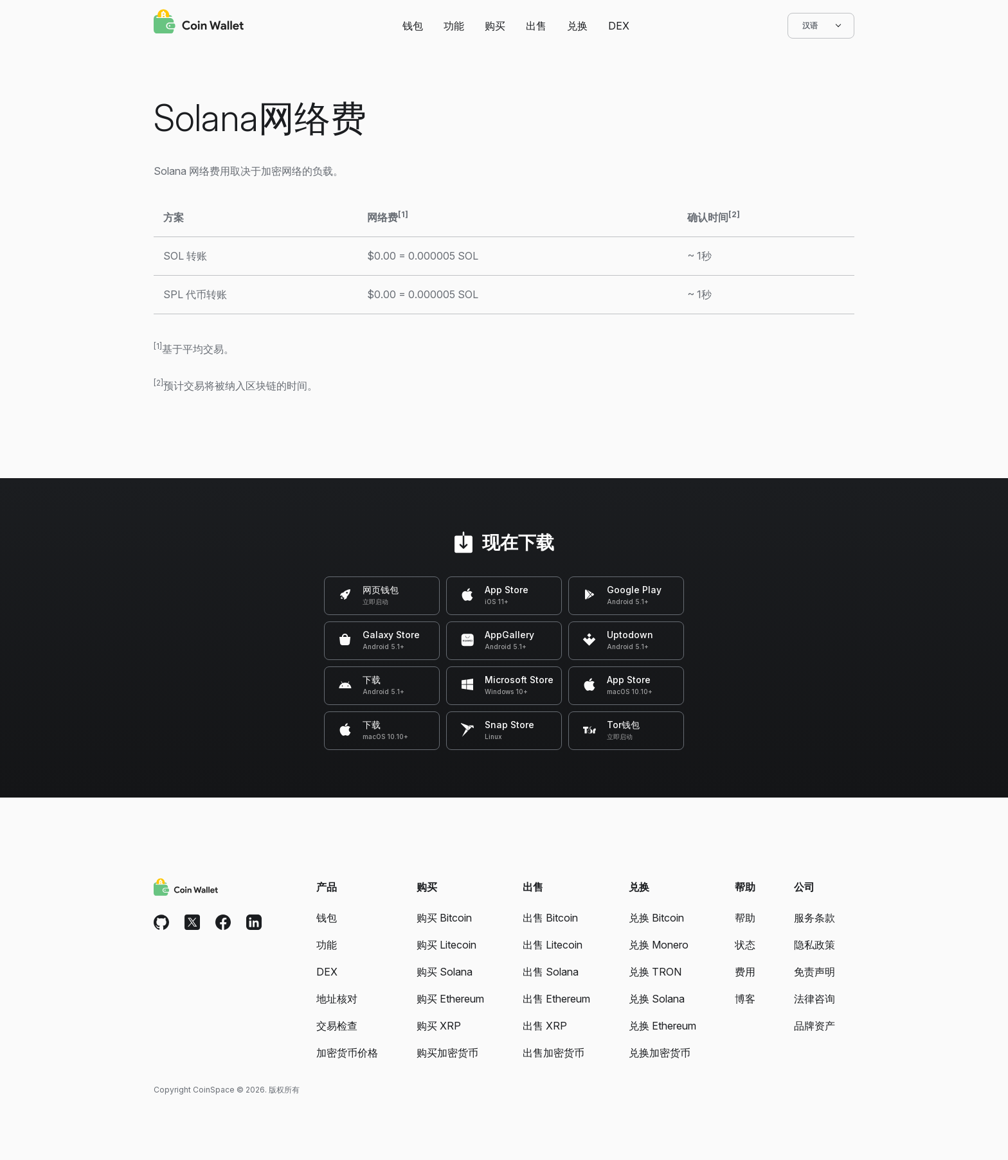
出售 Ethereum (556, 998)
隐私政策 (814, 944)
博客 (745, 998)
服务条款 (814, 917)
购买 (495, 25)
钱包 (412, 25)
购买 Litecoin (446, 944)
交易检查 (336, 1025)
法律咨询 (814, 998)
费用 (745, 971)
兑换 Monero (658, 944)
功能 (454, 25)
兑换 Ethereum (662, 1025)
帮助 (745, 917)
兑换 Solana (657, 998)
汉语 (821, 25)
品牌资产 (814, 1025)
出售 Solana (551, 971)
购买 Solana (445, 971)
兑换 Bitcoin (656, 917)
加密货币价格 (347, 1052)
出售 (536, 25)
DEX (618, 25)
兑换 (577, 25)
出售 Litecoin (552, 944)
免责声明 (814, 971)
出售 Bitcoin (550, 917)
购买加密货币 (447, 1052)
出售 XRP (545, 1025)
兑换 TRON (655, 971)
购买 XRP (439, 1025)
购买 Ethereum (450, 998)
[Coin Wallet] (199, 23)
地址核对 (336, 998)
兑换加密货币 (659, 1052)
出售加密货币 (553, 1052)
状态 (745, 944)
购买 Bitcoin (444, 917)
